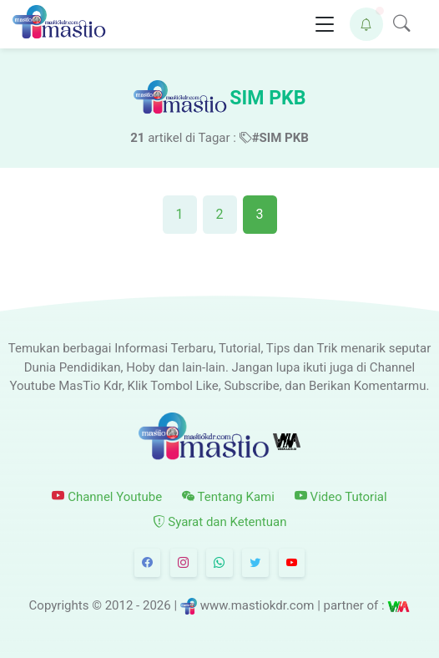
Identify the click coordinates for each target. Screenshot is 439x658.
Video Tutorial (341, 496)
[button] (366, 24)
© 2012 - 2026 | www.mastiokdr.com (203, 606)
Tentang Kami (228, 496)
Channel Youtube (107, 496)
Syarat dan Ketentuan (220, 521)
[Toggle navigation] (324, 24)
